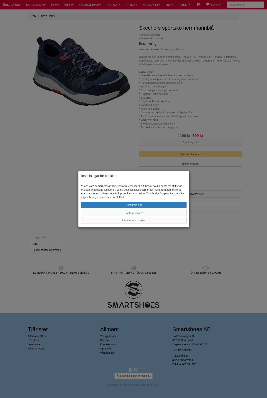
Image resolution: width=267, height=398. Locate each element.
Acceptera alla (134, 204)
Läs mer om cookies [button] (133, 220)
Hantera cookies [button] (133, 213)
